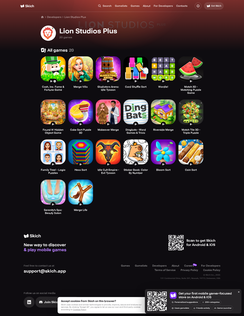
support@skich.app (45, 271)
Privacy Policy (189, 270)
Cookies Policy (79, 310)
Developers (54, 17)
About (146, 5)
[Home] (27, 6)
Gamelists (121, 5)
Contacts (181, 5)
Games (135, 5)
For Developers (163, 5)
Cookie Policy (211, 270)
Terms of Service (165, 270)
